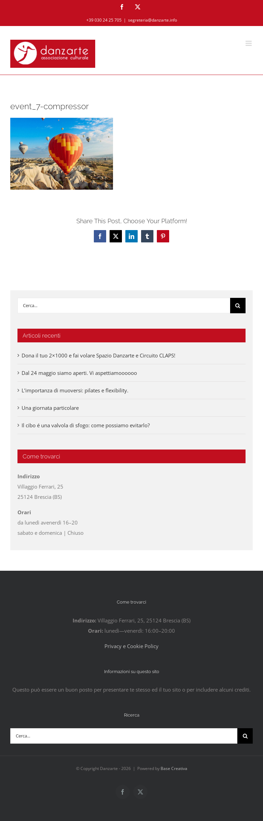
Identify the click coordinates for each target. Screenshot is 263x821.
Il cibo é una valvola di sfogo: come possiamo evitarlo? (86, 425)
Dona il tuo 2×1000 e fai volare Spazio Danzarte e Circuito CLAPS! (98, 355)
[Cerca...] (123, 305)
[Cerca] (238, 305)
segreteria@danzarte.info (152, 20)
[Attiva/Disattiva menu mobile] (249, 43)
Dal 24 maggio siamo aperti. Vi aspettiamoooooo (79, 372)
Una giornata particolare (50, 407)
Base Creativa (174, 768)
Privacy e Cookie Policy (131, 646)
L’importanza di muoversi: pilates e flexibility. (75, 390)
